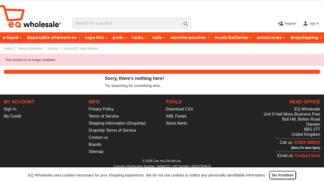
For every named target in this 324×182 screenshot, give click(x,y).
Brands (95, 144)
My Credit (12, 116)
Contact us (98, 137)
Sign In (10, 109)
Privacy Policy (101, 109)
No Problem (282, 175)
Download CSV (179, 109)
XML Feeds (176, 116)
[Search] (132, 23)
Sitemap (96, 151)
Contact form (307, 155)
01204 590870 (307, 142)
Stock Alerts (176, 123)
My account (19, 101)
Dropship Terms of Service (112, 130)
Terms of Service (104, 116)
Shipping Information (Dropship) (117, 123)
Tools (173, 101)
